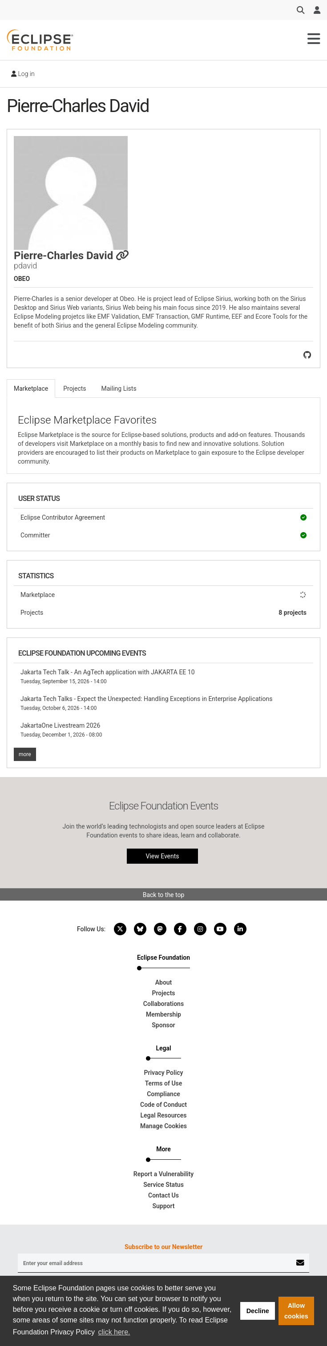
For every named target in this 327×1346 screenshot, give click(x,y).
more (25, 754)
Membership (163, 1014)
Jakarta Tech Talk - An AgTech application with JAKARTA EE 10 (107, 677)
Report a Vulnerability (163, 1174)
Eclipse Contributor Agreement (163, 517)
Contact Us (163, 1195)
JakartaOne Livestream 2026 (61, 730)
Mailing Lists (119, 388)
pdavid (25, 265)
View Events (162, 856)
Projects (163, 612)
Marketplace (163, 594)
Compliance (163, 1094)
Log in (23, 73)
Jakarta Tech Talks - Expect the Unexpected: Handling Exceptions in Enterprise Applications (146, 703)
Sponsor (163, 1025)
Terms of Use (163, 1083)
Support (163, 1206)
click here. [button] (114, 1332)
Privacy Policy (163, 1072)
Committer (163, 535)
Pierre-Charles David (71, 255)
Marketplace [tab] (31, 388)
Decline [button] (257, 1310)
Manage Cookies (163, 1126)
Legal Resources (163, 1115)
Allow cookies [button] (296, 1311)
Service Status (163, 1184)
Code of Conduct (163, 1104)
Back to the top (164, 894)
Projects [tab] (74, 388)
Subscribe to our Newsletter (163, 1246)
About (163, 982)
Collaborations (163, 1003)
